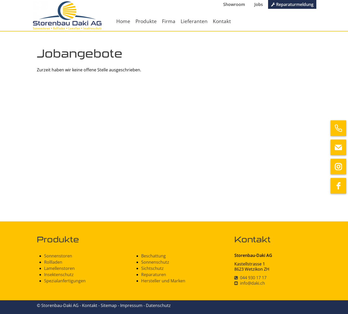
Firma (168, 21)
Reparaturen (153, 274)
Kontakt (222, 21)
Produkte (146, 21)
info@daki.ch (249, 283)
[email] (338, 147)
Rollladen (53, 262)
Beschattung (153, 256)
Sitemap (109, 305)
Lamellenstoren (59, 268)
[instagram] (338, 166)
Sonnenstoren (58, 256)
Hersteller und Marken (163, 281)
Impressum (132, 305)
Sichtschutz (152, 268)
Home (123, 21)
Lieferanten (194, 21)
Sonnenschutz (155, 262)
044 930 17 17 (250, 278)
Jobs (258, 4)
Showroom (234, 4)
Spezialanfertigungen (65, 281)
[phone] (338, 128)
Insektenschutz (59, 274)
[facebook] (338, 186)
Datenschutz (158, 305)
